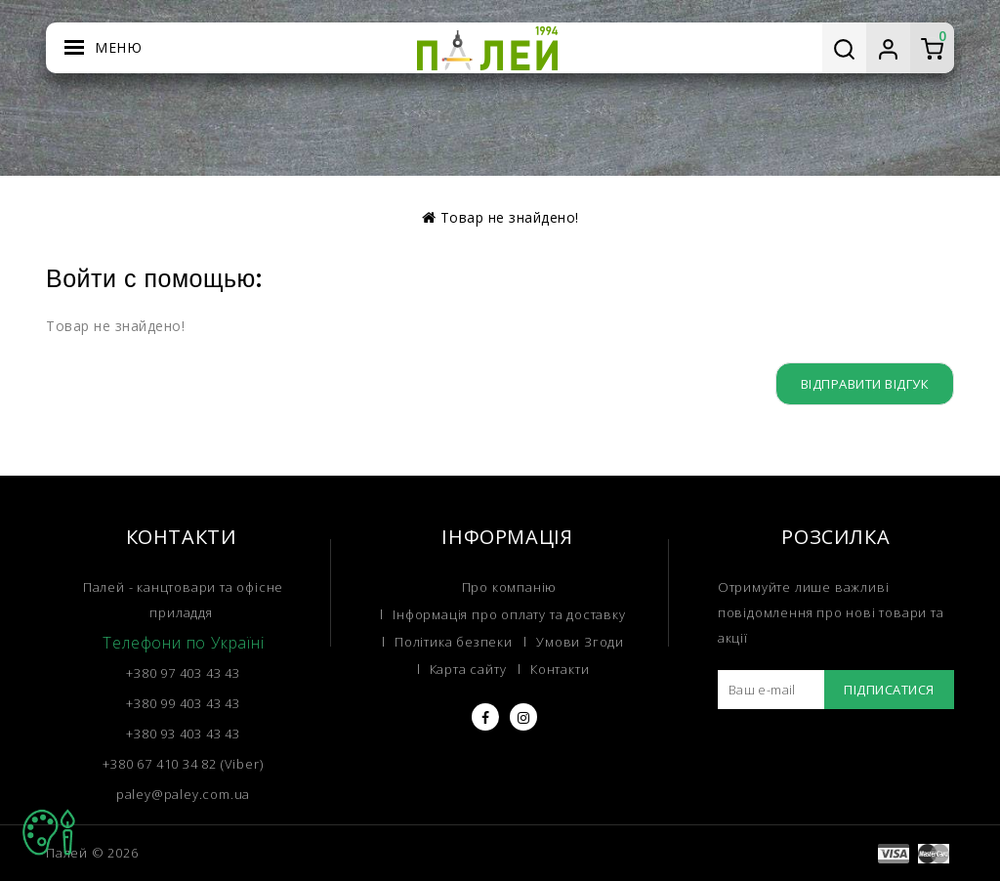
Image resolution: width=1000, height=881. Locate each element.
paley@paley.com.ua (183, 794)
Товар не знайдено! (509, 217)
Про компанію (510, 587)
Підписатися (889, 689)
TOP (49, 832)
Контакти (559, 669)
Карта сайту (468, 669)
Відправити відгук (865, 384)
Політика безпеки (454, 641)
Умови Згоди (580, 641)
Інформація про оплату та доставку (509, 614)
